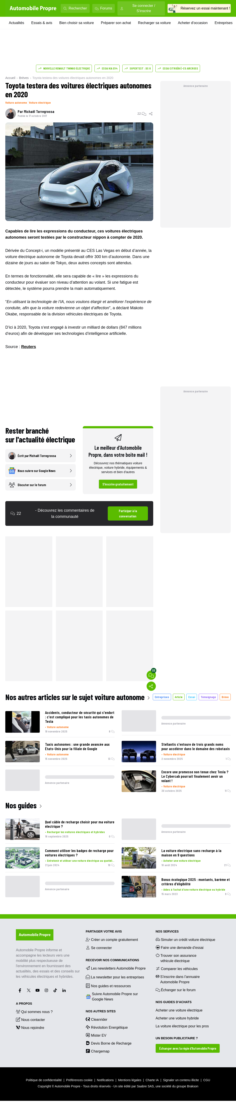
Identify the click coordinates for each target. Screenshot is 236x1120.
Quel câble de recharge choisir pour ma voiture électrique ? (79, 824)
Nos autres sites (101, 1011)
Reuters (28, 347)
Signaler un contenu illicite (181, 1080)
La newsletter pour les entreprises (115, 977)
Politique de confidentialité (44, 1080)
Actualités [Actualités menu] (16, 23)
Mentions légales (129, 1080)
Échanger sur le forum (176, 989)
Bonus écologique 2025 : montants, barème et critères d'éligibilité (195, 881)
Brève (225, 697)
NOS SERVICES (167, 931)
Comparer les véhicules (177, 968)
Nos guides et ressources (108, 985)
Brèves (24, 78)
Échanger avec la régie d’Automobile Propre (187, 1048)
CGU (206, 1080)
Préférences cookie (79, 1080)
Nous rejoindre (30, 1027)
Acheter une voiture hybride (177, 1018)
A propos (24, 1003)
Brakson (192, 1086)
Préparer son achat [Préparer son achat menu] (116, 23)
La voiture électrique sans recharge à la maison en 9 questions (191, 852)
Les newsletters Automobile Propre (115, 968)
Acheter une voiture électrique (182, 860)
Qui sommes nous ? (34, 1011)
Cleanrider (96, 1019)
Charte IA (152, 1080)
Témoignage (208, 697)
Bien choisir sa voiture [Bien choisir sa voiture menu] (76, 23)
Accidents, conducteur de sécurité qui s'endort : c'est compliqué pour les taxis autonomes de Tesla (79, 716)
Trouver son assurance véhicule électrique (176, 958)
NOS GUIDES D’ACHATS (174, 1002)
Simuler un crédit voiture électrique (185, 939)
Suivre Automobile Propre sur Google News (112, 996)
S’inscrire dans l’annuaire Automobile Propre (178, 979)
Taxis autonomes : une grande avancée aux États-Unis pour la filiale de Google (77, 746)
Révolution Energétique (107, 1027)
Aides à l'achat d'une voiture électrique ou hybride (194, 889)
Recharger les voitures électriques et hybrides (76, 832)
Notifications (105, 1080)
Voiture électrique (40, 102)
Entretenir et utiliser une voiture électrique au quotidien (81, 860)
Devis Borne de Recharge (108, 1043)
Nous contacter (30, 1019)
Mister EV (96, 1035)
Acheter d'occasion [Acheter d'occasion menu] (193, 23)
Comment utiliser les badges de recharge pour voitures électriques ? (79, 852)
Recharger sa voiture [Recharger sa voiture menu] (154, 23)
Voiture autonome (16, 102)
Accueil (10, 78)
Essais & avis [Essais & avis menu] (41, 23)
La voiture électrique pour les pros (182, 1026)
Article (179, 697)
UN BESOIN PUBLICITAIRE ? (177, 1038)
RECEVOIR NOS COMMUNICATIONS (112, 960)
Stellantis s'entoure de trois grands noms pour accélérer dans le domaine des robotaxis (195, 746)
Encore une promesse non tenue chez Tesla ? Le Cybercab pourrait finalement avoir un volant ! (194, 776)
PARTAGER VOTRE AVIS (104, 931)
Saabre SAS (145, 1086)
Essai (191, 697)
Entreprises (162, 697)
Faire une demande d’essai (180, 947)
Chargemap (98, 1051)
